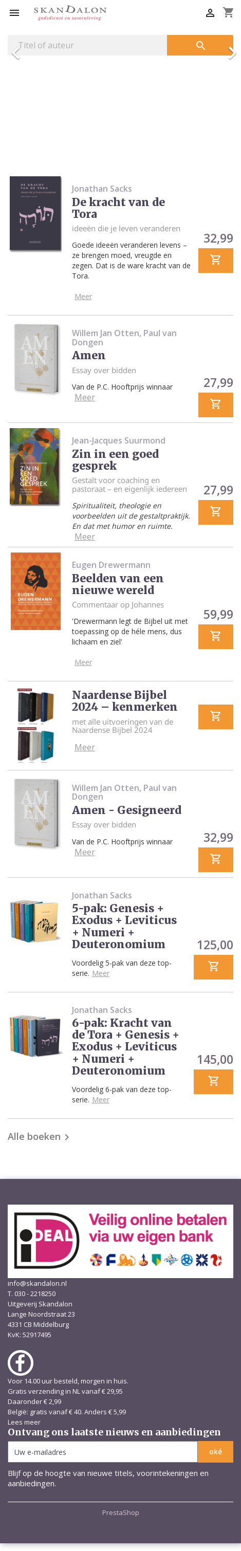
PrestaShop (120, 1512)
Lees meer (24, 1422)
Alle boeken (40, 1137)
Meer (83, 296)
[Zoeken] (87, 45)
